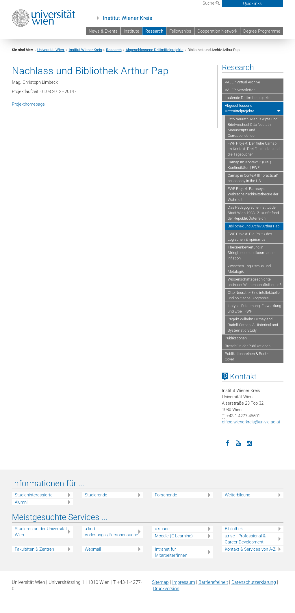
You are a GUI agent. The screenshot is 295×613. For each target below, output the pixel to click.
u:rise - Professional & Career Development (245, 539)
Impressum (183, 582)
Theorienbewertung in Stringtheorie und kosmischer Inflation (252, 252)
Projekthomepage (28, 104)
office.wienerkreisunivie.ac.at (251, 422)
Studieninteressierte (34, 495)
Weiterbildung (237, 495)
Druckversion (166, 588)
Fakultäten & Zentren (34, 549)
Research (154, 31)
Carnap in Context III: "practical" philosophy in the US (253, 178)
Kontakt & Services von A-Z (250, 549)
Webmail (93, 549)
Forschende (166, 495)
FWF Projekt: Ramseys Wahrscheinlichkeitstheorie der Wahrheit (253, 194)
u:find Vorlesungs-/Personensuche (111, 531)
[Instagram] (249, 442)
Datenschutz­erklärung (253, 582)
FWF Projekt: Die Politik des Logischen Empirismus (250, 237)
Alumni (21, 502)
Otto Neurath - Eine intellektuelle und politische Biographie (254, 295)
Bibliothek (234, 528)
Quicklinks (252, 3)
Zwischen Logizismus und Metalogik (249, 269)
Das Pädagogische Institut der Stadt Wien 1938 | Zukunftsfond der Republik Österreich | (253, 212)
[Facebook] (227, 442)
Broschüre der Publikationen (247, 346)
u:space (162, 528)
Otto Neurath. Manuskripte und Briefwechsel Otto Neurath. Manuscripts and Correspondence (252, 127)
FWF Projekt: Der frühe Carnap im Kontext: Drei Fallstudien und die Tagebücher (253, 148)
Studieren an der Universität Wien (41, 531)
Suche (211, 3)
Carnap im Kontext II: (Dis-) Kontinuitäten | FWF (249, 165)
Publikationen (236, 338)
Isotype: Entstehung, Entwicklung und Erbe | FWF (254, 308)
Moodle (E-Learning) (174, 536)
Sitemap (160, 582)
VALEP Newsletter (240, 90)
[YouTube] (238, 442)
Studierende (96, 495)
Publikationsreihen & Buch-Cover (246, 356)
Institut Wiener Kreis (127, 18)
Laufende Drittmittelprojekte (247, 98)
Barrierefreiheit (213, 582)
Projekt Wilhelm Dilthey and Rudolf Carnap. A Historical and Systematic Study (253, 324)
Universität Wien (51, 50)
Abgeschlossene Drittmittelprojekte (154, 50)
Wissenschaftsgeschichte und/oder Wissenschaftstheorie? (254, 282)
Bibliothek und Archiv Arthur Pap (253, 226)
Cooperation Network (217, 31)
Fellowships (180, 31)
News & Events (103, 31)
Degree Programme (261, 31)
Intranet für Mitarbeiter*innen (171, 552)
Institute (131, 31)
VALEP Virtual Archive (242, 82)
